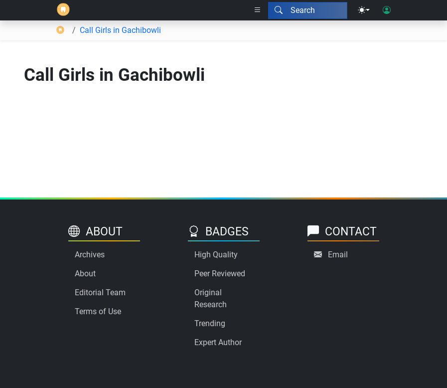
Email (338, 254)
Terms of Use (98, 311)
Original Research (210, 298)
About (85, 273)
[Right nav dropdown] (257, 10)
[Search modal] (307, 10)
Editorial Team (100, 292)
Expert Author (218, 342)
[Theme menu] (363, 10)
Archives (90, 254)
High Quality (216, 254)
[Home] (63, 10)
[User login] (386, 10)
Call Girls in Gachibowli (120, 30)
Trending (209, 323)
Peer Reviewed (219, 273)
